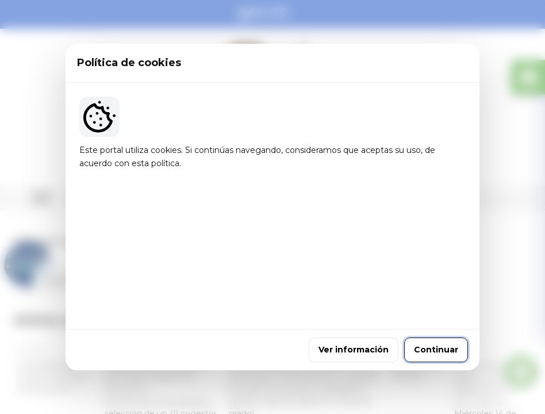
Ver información (353, 283)
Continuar (436, 283)
